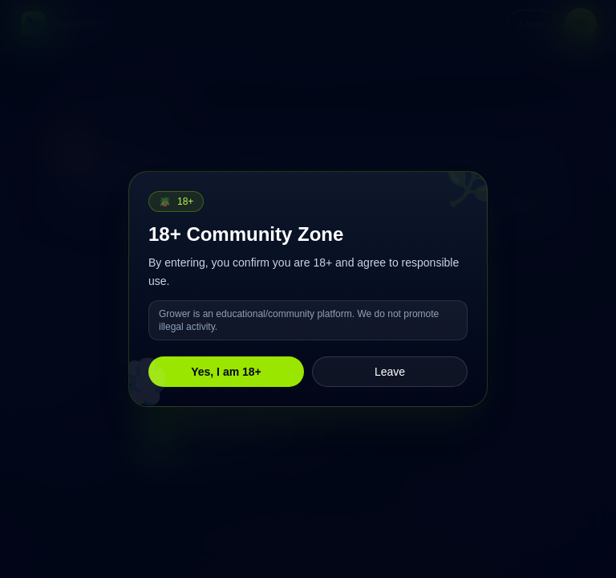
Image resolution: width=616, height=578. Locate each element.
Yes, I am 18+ (226, 371)
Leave (390, 371)
